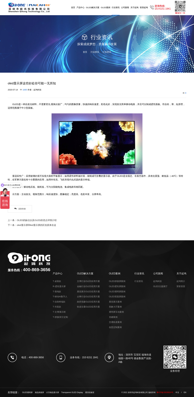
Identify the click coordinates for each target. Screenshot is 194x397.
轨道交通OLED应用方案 (88, 307)
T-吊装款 (57, 307)
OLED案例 (105, 7)
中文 (177, 392)
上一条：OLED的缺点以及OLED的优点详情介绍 (32, 220)
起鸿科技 (157, 281)
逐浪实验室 (89, 392)
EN (185, 392)
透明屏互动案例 (116, 312)
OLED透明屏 (27, 392)
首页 (73, 7)
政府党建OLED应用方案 (88, 301)
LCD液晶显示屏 (52, 392)
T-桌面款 (57, 281)
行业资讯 (116, 7)
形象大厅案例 (115, 307)
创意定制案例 (115, 327)
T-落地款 (57, 291)
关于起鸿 (134, 7)
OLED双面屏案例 (117, 296)
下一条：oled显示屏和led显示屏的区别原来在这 (32, 225)
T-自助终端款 (59, 301)
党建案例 (113, 317)
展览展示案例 (115, 301)
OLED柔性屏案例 (117, 286)
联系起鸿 (144, 7)
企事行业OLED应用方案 (88, 296)
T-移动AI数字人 (60, 296)
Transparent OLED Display (72, 392)
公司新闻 (125, 7)
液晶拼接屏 (39, 392)
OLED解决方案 (92, 7)
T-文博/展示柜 (59, 312)
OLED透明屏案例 (117, 291)
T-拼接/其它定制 (60, 317)
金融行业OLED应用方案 (88, 286)
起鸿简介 (181, 281)
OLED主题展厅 (160, 286)
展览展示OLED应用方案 (88, 291)
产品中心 (80, 7)
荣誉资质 (181, 286)
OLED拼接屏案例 (117, 281)
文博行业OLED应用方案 (88, 281)
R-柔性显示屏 (59, 286)
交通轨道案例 (115, 322)
